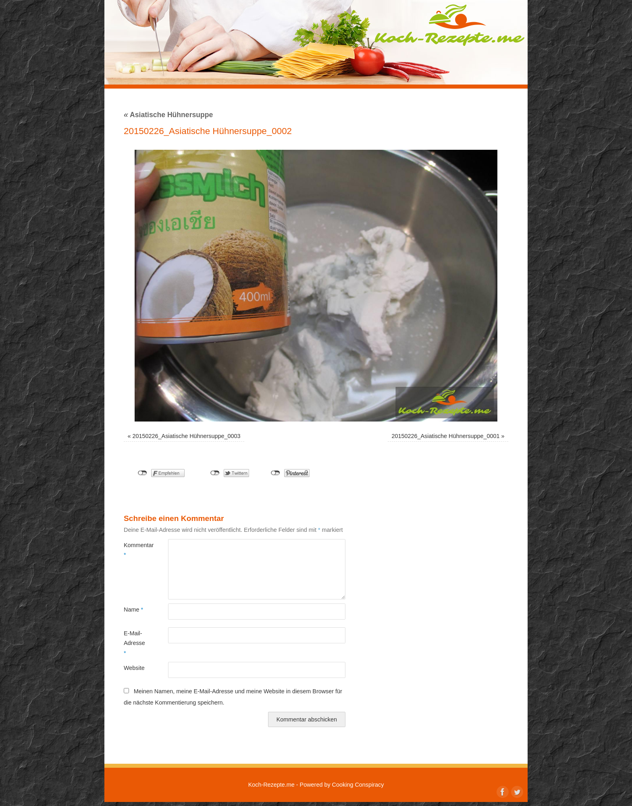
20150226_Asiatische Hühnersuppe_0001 (445, 436)
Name (133, 609)
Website (134, 668)
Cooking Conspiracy (358, 784)
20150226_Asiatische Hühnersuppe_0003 (187, 436)
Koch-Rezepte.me (449, 25)
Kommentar (135, 550)
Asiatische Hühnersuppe (168, 115)
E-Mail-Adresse (134, 643)
